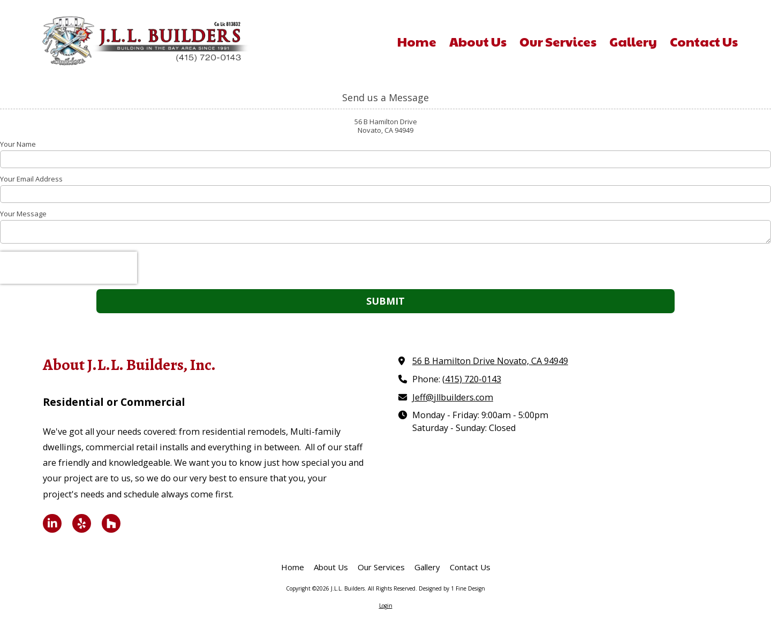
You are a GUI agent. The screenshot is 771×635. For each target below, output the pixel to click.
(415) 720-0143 (471, 379)
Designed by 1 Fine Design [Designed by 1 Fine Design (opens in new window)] (452, 588)
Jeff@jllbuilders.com (452, 397)
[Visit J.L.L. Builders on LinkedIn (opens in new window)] (52, 523)
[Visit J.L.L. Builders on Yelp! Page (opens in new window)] (81, 523)
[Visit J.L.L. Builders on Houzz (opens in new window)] (111, 523)
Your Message (23, 213)
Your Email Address (31, 179)
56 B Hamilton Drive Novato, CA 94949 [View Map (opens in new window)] (490, 361)
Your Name (18, 144)
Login (385, 605)
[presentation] (68, 268)
